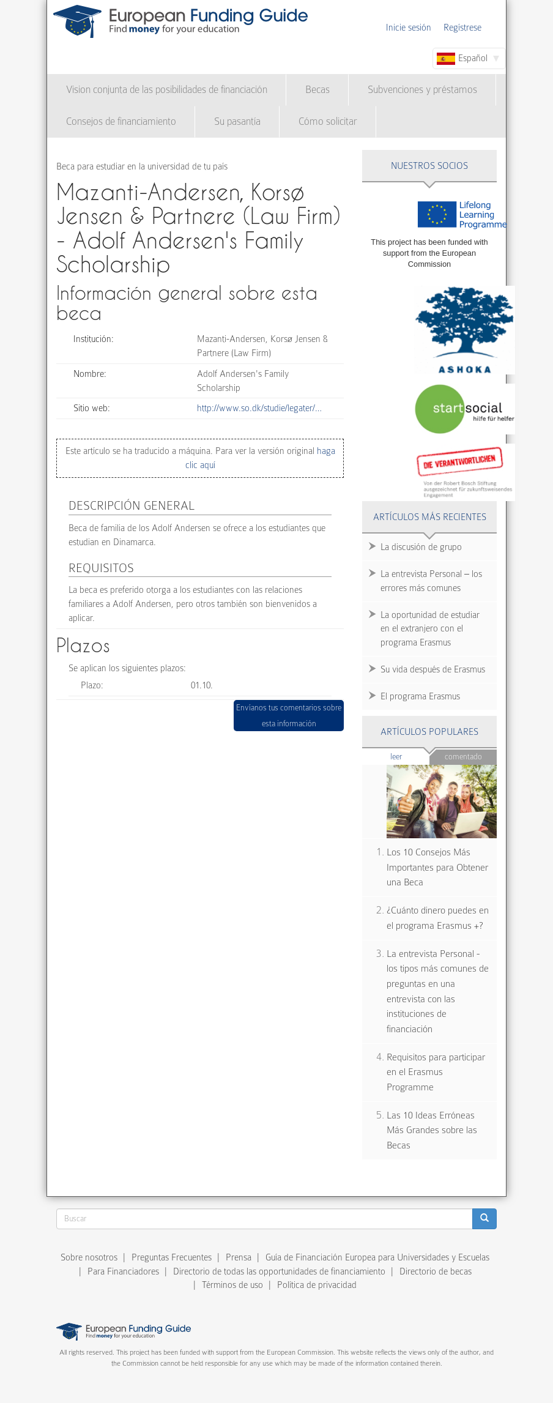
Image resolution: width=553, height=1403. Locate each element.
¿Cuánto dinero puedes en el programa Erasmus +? (438, 918)
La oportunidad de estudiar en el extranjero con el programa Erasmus (430, 629)
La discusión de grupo (421, 547)
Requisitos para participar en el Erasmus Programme (436, 1072)
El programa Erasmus (420, 696)
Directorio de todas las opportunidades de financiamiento (279, 1271)
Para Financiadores (123, 1271)
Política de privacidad (317, 1285)
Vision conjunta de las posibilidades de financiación (166, 89)
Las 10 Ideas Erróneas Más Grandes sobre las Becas (432, 1130)
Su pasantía (237, 121)
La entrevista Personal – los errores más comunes (431, 581)
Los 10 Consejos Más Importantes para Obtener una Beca (437, 867)
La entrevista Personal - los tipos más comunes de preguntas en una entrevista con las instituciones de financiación (438, 991)
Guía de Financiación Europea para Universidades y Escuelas (377, 1257)
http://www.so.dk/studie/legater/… (259, 408)
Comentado (463, 756)
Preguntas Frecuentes (172, 1257)
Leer (410, 756)
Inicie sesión (408, 27)
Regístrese (462, 27)
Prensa (238, 1257)
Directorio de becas (435, 1271)
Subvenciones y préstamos (422, 89)
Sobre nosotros (89, 1257)
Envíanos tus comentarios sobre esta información (288, 715)
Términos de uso (232, 1285)
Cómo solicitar (328, 121)
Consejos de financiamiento (121, 121)
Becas (317, 89)
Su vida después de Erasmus (432, 669)
